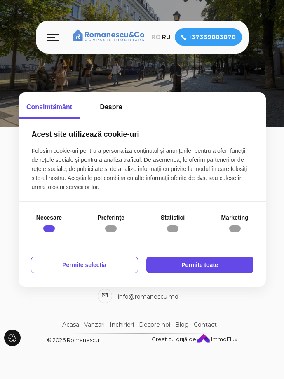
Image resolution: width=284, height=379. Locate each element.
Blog (182, 324)
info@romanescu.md (148, 296)
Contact (205, 324)
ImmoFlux (217, 339)
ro (155, 37)
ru (166, 37)
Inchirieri (122, 324)
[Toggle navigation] (53, 37)
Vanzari (94, 324)
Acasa (70, 324)
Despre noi (154, 324)
